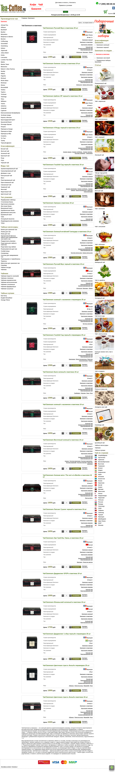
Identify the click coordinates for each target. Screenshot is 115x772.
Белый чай (4, 149)
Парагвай (101, 498)
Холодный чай (100, 298)
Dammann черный (87, 40)
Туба (2, 217)
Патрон (3, 126)
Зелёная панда (6, 115)
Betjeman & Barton (7, 36)
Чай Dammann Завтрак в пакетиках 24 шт (58, 203)
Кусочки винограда (75, 461)
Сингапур (101, 506)
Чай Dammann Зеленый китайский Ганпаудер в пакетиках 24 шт (67, 231)
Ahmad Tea (4, 25)
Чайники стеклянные (8, 284)
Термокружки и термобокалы (10, 259)
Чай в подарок (99, 371)
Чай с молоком (100, 208)
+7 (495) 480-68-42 (107, 4)
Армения (101, 459)
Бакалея (36, 8)
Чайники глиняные (7, 278)
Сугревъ (4, 136)
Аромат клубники (77, 152)
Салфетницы (5, 251)
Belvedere (4, 34)
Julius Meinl (5, 53)
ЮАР (99, 523)
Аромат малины (87, 152)
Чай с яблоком (100, 244)
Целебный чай (100, 443)
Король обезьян (6, 117)
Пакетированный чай (8, 180)
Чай (40, 4)
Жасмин (83, 393)
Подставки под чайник (8, 247)
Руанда (100, 504)
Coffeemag (4, 41)
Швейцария (102, 519)
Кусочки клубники (80, 153)
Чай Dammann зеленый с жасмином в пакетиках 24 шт (63, 404)
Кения (100, 481)
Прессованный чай (7, 182)
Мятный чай (99, 191)
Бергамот (85, 52)
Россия (100, 502)
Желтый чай (5, 151)
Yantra (3, 103)
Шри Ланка (89, 35)
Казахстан (101, 478)
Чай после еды (100, 316)
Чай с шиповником (101, 119)
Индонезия (102, 472)
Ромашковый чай (100, 83)
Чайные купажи (100, 450)
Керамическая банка (7, 210)
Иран (100, 474)
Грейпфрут (77, 393)
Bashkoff (4, 29)
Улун (2, 160)
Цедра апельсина (88, 85)
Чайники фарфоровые (8, 286)
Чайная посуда (6, 267)
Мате (2, 178)
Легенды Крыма (6, 124)
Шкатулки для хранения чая (10, 263)
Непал (100, 493)
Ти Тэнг (3, 138)
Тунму (3, 140)
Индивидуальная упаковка (10, 221)
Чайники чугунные (7, 288)
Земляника (72, 359)
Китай (91, 171)
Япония (100, 525)
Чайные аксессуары (101, 445)
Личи (87, 393)
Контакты (72, 2)
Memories (4, 66)
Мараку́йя (86, 685)
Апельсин (79, 52)
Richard (3, 78)
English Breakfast (6, 298)
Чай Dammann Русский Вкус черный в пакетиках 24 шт (63, 264)
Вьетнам (101, 464)
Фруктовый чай (6, 191)
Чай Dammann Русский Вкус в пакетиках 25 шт (60, 28)
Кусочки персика (82, 462)
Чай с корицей (99, 137)
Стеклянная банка (7, 202)
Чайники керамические (8, 280)
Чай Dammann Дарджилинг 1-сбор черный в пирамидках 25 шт (67, 634)
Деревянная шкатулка (8, 212)
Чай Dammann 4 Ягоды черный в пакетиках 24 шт (61, 128)
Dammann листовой (103, 58)
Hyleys (3, 48)
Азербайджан (102, 455)
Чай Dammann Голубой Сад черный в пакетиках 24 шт (63, 164)
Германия (101, 466)
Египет (100, 468)
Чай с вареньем (100, 101)
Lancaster (4, 57)
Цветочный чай (6, 194)
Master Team (5, 64)
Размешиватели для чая (9, 249)
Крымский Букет (6, 122)
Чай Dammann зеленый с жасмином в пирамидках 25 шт (64, 299)
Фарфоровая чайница (8, 200)
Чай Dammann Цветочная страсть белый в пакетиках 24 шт (65, 697)
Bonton (3, 39)
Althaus (3, 27)
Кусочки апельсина (76, 253)
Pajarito (3, 76)
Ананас (67, 461)
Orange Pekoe (5, 300)
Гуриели (3, 110)
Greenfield (4, 43)
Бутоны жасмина (88, 323)
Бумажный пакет (6, 214)
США (99, 508)
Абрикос (71, 685)
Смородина (89, 153)
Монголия (101, 491)
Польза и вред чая (101, 389)
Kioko (3, 55)
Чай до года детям (101, 173)
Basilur (3, 32)
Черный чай (5, 162)
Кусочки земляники (86, 461)
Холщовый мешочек (7, 219)
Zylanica (3, 106)
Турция (100, 514)
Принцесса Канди (7, 129)
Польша (101, 500)
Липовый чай (99, 155)
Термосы (4, 261)
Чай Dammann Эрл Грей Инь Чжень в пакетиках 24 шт (63, 538)
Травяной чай (5, 187)
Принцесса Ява (6, 133)
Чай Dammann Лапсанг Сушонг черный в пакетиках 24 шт (65, 509)
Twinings (4, 96)
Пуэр (2, 158)
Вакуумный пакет (6, 208)
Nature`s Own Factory (8, 69)
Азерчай (3, 108)
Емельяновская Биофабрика (10, 113)
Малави (100, 489)
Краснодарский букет (8, 120)
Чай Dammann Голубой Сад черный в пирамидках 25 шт (64, 335)
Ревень (90, 360)
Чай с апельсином (101, 334)
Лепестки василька (81, 190)
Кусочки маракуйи (71, 462)
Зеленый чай (5, 153)
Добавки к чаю (6, 173)
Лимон (91, 52)
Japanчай (4, 50)
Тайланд (101, 512)
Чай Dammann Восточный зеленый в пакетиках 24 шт (63, 440)
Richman (4, 83)
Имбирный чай (100, 262)
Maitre (3, 62)
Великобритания (103, 462)
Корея (100, 487)
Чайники (4, 269)
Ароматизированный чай (9, 168)
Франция (90, 32)
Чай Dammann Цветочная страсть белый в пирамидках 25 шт (66, 665)
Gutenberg (4, 46)
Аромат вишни (67, 152)
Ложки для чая (6, 231)
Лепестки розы (78, 685)
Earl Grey (4, 295)
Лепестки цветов (88, 562)
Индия (90, 641)
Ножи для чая (5, 234)
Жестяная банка (6, 206)
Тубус (3, 223)
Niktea (3, 73)
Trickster (3, 94)
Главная (24, 18)
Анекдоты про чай (101, 407)
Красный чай (5, 156)
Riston (3, 85)
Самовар (4, 265)
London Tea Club (6, 60)
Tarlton (3, 90)
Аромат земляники (71, 189)
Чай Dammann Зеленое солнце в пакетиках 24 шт (61, 63)
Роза (91, 393)
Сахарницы (5, 253)
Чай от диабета (100, 280)
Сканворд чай (99, 425)
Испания (101, 476)
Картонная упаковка (7, 204)
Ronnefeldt (4, 87)
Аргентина (101, 457)
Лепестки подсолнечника (88, 191)
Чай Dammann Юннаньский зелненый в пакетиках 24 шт (64, 602)
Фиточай (4, 189)
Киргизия (101, 483)
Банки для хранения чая (9, 229)
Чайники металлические (9, 282)
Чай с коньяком (100, 226)
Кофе (33, 4)
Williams (3, 101)
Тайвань (101, 510)
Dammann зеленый (87, 72)
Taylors (3, 92)
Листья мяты (89, 498)
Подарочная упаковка (8, 241)
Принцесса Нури (6, 131)
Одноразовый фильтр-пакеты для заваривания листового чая (9, 237)
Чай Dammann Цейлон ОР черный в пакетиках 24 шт (63, 96)
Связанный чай (6, 185)
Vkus (2, 99)
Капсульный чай (6, 175)
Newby (3, 71)
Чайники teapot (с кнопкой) (10, 276)
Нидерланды (102, 495)
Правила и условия (65, 5)
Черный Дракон (6, 143)
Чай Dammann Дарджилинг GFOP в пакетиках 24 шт (62, 573)
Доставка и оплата (61, 2)
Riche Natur (4, 80)
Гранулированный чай (8, 171)
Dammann (31, 18)
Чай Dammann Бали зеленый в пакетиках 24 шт (61, 372)
